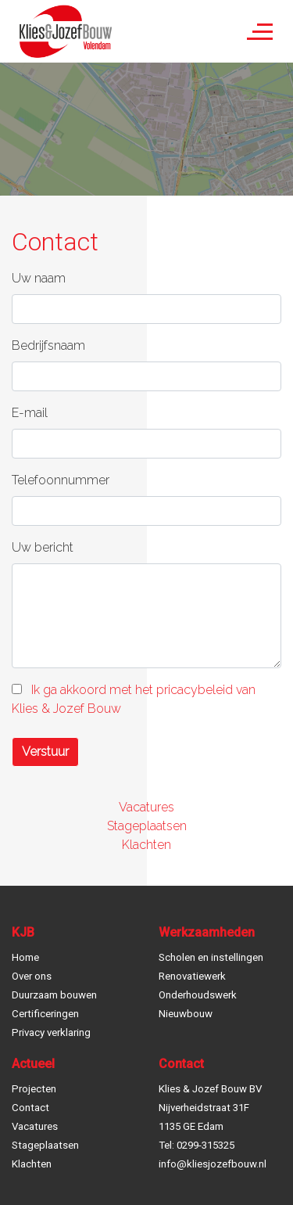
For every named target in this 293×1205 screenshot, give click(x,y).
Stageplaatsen (147, 825)
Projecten (34, 1089)
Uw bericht (42, 547)
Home (25, 957)
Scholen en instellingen (211, 957)
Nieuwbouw (186, 1014)
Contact (30, 1107)
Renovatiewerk (192, 976)
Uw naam (39, 278)
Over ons (32, 976)
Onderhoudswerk (198, 995)
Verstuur (45, 751)
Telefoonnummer (60, 480)
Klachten (146, 844)
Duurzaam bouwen (54, 995)
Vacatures (146, 807)
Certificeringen (45, 1014)
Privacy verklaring (51, 1032)
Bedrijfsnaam (48, 345)
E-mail (30, 412)
